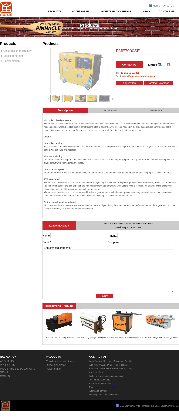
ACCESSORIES (80, 11)
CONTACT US (166, 11)
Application (129, 83)
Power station (11, 60)
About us (168, 5)
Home (156, 5)
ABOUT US (7, 370)
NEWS (146, 11)
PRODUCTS (54, 11)
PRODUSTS (7, 373)
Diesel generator (13, 55)
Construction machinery (17, 50)
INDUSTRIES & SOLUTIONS (17, 377)
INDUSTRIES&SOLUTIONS (116, 11)
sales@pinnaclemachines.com (110, 396)
